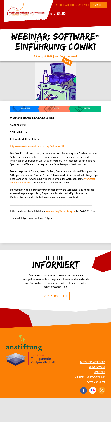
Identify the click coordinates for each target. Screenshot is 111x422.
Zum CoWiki (82, 5)
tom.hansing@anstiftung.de (60, 211)
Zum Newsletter (56, 296)
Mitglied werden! (65, 5)
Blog (8, 15)
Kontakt (99, 372)
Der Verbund (56, 13)
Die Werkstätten (29, 14)
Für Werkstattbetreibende (25, 19)
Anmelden (98, 5)
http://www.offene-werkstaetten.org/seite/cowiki (37, 146)
